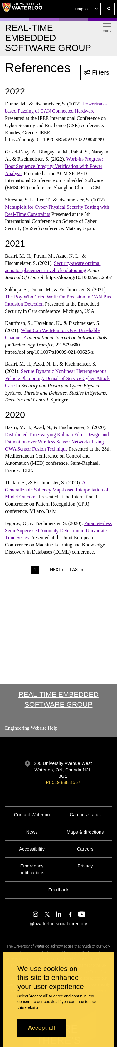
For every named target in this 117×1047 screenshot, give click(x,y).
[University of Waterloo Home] (22, 9)
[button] (85, 9)
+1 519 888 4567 (62, 782)
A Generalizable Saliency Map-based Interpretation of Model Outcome (56, 490)
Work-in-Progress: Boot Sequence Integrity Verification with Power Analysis (54, 166)
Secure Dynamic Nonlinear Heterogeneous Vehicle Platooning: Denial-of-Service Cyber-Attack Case (57, 378)
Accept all (41, 1028)
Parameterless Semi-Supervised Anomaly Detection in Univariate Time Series (58, 530)
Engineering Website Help (31, 728)
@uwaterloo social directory (58, 923)
